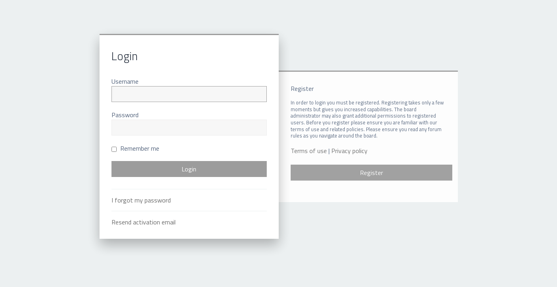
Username (125, 81)
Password (125, 115)
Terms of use (309, 151)
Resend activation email (143, 222)
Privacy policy (349, 151)
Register (371, 172)
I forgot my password (141, 200)
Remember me (135, 148)
